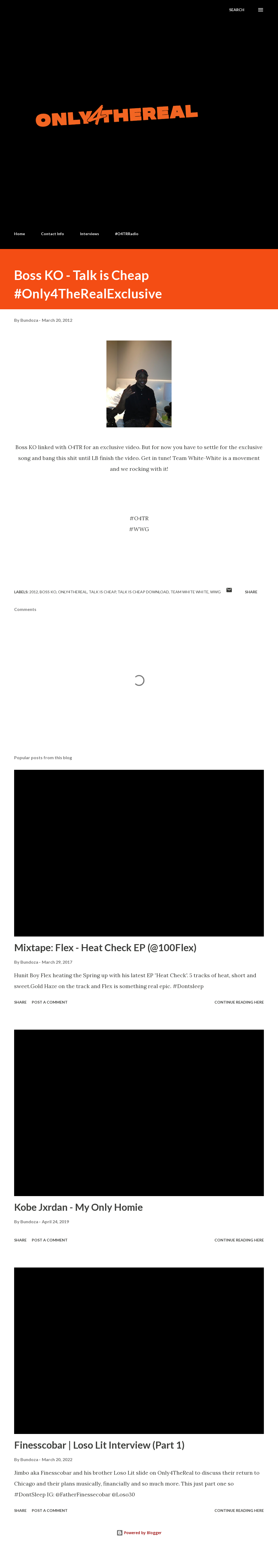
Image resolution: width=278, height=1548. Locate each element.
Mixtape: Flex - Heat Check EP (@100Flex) (105, 947)
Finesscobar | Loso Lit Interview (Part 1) (99, 1445)
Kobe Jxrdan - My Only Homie (78, 1207)
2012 (33, 591)
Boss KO (48, 591)
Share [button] (251, 591)
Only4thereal (72, 591)
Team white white (189, 591)
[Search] (236, 10)
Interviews (89, 233)
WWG (215, 591)
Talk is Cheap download (143, 591)
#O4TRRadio (126, 233)
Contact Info (52, 233)
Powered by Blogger (139, 1532)
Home (19, 233)
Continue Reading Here (239, 1002)
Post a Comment (50, 1002)
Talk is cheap (102, 591)
